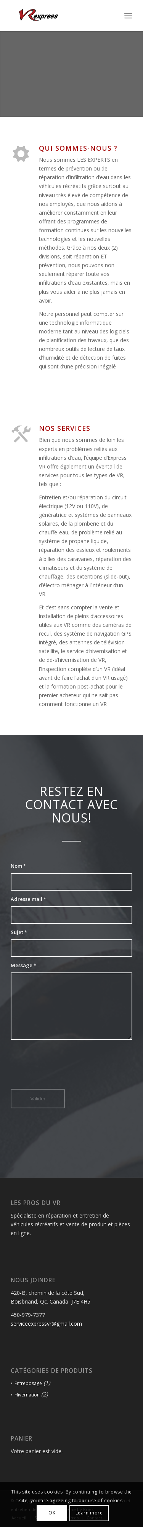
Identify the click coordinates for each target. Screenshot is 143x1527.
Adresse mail (28, 899)
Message (23, 965)
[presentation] (69, 1070)
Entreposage (28, 1383)
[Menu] (128, 15)
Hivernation (27, 1395)
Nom (18, 865)
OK (51, 1512)
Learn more (89, 1512)
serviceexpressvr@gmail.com (46, 1323)
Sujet (19, 932)
